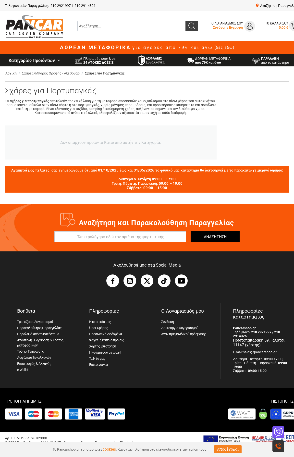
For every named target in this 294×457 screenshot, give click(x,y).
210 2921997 (60, 6)
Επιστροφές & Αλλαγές (34, 364)
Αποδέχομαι (228, 449)
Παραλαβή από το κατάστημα (38, 334)
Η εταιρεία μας (100, 322)
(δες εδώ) (224, 47)
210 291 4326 (85, 6)
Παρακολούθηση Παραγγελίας (39, 328)
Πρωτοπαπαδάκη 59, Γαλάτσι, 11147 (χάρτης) (259, 342)
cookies (109, 449)
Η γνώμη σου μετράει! (105, 352)
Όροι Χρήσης (98, 328)
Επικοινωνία (98, 365)
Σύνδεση (219, 27)
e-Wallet (22, 370)
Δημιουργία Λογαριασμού (179, 328)
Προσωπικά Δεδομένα (105, 334)
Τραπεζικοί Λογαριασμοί (35, 322)
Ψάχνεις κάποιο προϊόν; (106, 340)
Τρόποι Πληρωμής (30, 351)
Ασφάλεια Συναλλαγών (34, 357)
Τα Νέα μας (97, 358)
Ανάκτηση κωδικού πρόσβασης (184, 334)
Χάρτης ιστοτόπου (102, 346)
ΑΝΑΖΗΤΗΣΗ (215, 237)
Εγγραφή (236, 27)
